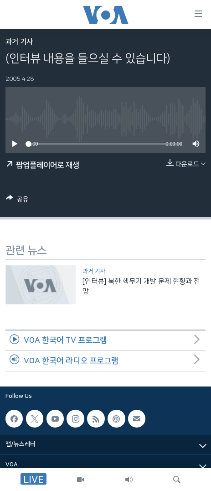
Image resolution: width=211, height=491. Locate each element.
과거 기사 (19, 42)
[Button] (17, 200)
